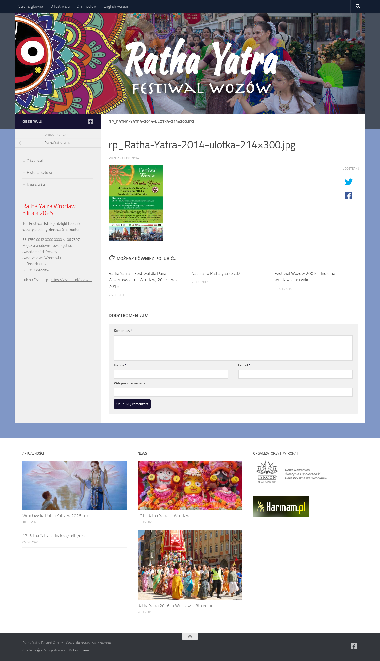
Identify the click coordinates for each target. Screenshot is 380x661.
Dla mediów (87, 6)
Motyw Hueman (80, 650)
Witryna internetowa (129, 383)
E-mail (244, 365)
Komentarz (123, 331)
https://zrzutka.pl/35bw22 (71, 280)
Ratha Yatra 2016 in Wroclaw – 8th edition (177, 605)
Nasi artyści (36, 184)
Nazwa (120, 365)
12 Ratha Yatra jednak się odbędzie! (55, 535)
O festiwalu (60, 6)
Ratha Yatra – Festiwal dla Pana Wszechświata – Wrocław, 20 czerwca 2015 (143, 280)
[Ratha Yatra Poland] (90, 121)
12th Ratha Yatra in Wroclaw (163, 515)
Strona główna (30, 6)
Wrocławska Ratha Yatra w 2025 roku (56, 515)
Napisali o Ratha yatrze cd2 (216, 273)
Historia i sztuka (39, 172)
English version (116, 6)
